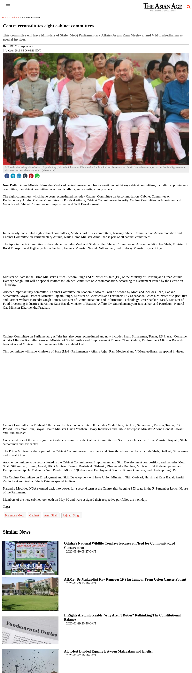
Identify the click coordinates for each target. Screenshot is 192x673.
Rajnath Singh (72, 515)
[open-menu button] (8, 6)
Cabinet (34, 515)
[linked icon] (19, 175)
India (16, 17)
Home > (7, 17)
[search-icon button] (188, 7)
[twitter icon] (13, 175)
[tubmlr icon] (25, 175)
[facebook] (7, 175)
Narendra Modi (15, 515)
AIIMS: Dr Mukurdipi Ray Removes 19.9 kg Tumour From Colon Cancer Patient (125, 579)
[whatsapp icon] (38, 175)
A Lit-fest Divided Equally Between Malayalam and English (108, 651)
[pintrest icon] (32, 175)
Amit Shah (51, 515)
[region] (97, 218)
